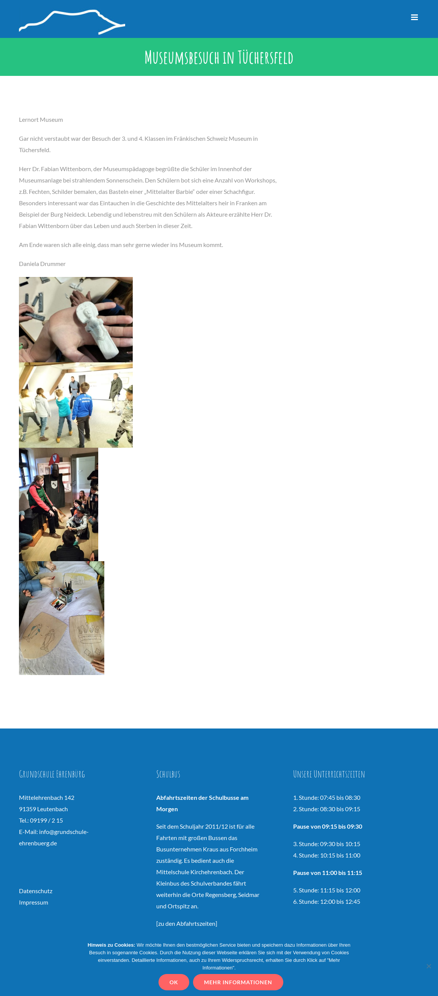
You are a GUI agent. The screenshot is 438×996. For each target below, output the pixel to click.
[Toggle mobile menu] (415, 17)
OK (174, 982)
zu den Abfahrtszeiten (186, 923)
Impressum (33, 902)
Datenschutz (35, 890)
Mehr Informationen (238, 982)
